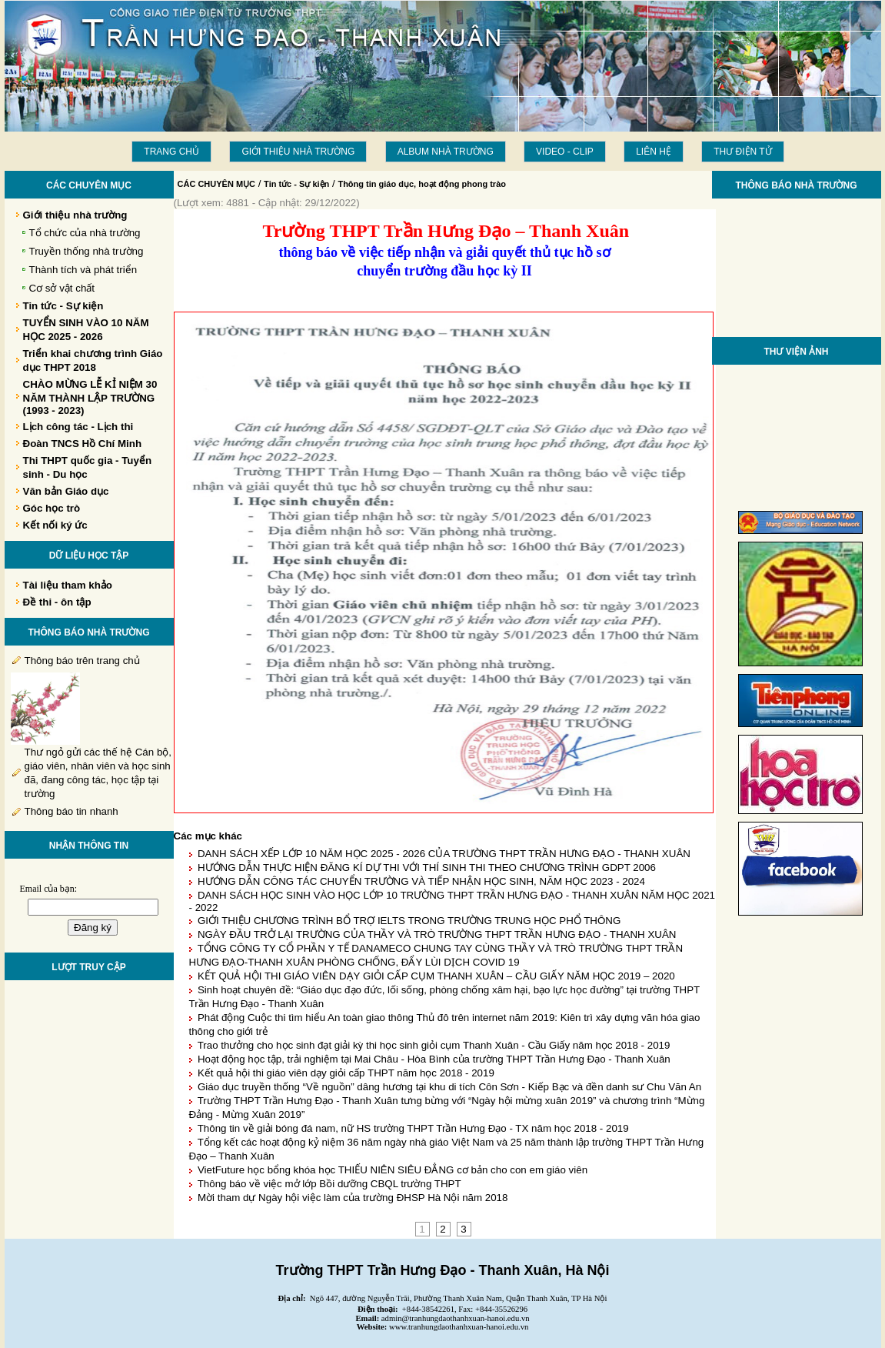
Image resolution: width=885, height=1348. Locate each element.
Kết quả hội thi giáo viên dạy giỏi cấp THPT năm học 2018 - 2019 (346, 1073)
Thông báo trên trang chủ (82, 660)
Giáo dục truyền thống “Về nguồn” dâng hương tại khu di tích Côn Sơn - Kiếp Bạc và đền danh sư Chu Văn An (449, 1087)
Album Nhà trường (446, 151)
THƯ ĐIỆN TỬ (742, 151)
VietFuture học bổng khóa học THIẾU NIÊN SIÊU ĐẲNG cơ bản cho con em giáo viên (392, 1170)
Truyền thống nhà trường (86, 251)
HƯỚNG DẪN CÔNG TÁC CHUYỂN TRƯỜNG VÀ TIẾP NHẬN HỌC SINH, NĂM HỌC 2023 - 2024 (421, 881)
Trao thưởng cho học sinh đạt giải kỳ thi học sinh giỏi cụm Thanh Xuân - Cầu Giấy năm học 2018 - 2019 (434, 1045)
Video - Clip (565, 151)
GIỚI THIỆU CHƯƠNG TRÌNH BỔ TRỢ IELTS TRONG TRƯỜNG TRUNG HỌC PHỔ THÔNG (409, 920)
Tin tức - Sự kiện (296, 184)
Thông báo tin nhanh (71, 811)
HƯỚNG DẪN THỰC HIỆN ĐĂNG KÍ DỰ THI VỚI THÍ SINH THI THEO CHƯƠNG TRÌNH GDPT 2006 (427, 867)
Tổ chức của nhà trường (85, 233)
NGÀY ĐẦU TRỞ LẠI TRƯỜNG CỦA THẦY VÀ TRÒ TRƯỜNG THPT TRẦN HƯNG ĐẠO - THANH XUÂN (437, 934)
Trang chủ (171, 151)
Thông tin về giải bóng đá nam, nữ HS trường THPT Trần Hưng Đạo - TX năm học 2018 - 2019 (413, 1128)
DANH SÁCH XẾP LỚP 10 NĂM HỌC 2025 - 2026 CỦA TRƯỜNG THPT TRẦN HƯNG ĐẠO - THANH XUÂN (444, 853)
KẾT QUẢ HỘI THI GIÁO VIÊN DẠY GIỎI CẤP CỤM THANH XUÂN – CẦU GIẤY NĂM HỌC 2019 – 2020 (436, 976)
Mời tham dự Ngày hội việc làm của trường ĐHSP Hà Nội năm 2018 (353, 1197)
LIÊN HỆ (653, 151)
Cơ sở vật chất (62, 288)
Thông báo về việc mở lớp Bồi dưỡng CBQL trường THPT (329, 1184)
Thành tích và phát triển (83, 269)
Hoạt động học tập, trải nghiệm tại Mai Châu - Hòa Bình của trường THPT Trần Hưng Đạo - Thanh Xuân (434, 1059)
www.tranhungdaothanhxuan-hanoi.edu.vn (458, 1327)
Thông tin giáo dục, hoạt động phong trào (422, 184)
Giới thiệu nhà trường (297, 151)
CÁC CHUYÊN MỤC (217, 184)
